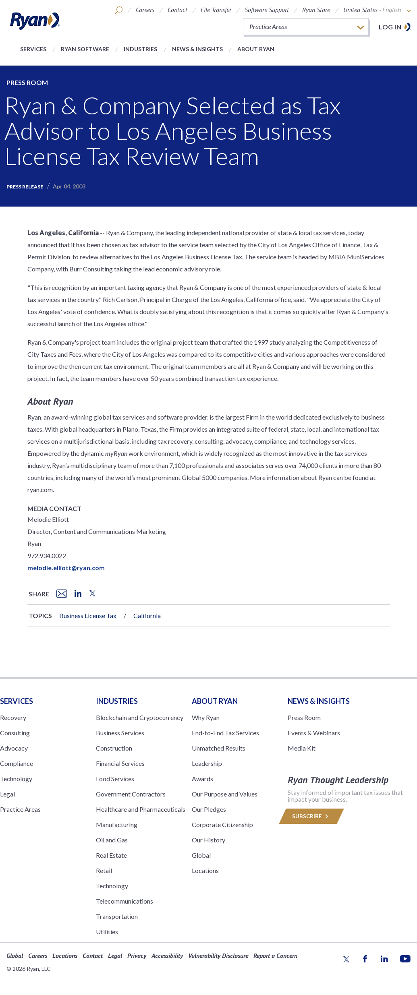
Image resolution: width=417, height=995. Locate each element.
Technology (16, 778)
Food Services (115, 778)
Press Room (27, 82)
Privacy (136, 956)
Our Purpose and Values (224, 794)
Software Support (267, 10)
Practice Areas (20, 809)
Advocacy (14, 748)
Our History (208, 840)
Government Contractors (131, 794)
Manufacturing (116, 824)
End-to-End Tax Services (225, 732)
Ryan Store (316, 10)
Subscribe (311, 816)
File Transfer (216, 10)
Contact (177, 10)
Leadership (207, 763)
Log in (390, 27)
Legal (7, 794)
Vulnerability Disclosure (218, 956)
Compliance (16, 763)
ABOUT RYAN (215, 701)
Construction (114, 748)
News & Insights (197, 49)
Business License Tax (87, 615)
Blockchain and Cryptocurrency (139, 717)
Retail (104, 870)
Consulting (15, 732)
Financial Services (120, 763)
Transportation (117, 916)
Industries (140, 49)
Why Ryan (206, 717)
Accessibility (167, 956)
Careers (145, 10)
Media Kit (301, 748)
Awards (202, 778)
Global (201, 855)
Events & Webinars (314, 732)
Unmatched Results (218, 748)
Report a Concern (275, 956)
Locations (205, 870)
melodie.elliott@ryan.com (66, 567)
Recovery (13, 717)
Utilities (107, 931)
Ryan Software (85, 49)
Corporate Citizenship (222, 824)
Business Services (120, 732)
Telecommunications (124, 901)
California (147, 615)
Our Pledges (209, 809)
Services (33, 49)
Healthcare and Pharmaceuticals (140, 809)
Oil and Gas (112, 840)
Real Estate (111, 855)
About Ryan (255, 49)
